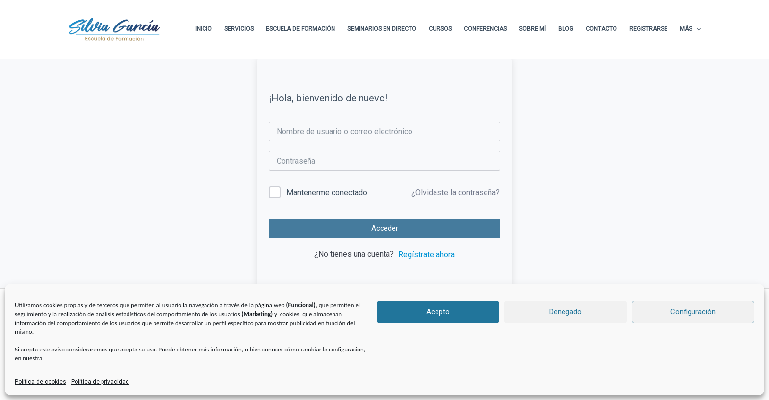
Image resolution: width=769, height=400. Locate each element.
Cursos (440, 28)
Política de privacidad (100, 381)
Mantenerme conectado (326, 192)
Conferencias (485, 28)
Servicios (239, 28)
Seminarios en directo (381, 28)
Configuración (693, 311)
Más (690, 29)
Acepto (438, 311)
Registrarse (648, 28)
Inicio (203, 28)
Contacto (601, 28)
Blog (565, 28)
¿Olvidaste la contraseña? (455, 192)
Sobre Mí (532, 28)
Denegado (565, 311)
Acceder (384, 228)
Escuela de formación (300, 28)
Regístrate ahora (426, 254)
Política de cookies (40, 381)
